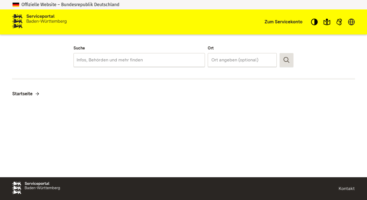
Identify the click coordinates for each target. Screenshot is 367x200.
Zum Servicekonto (283, 21)
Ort (211, 48)
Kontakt (347, 188)
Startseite (22, 93)
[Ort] (242, 60)
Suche (79, 48)
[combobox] (139, 60)
